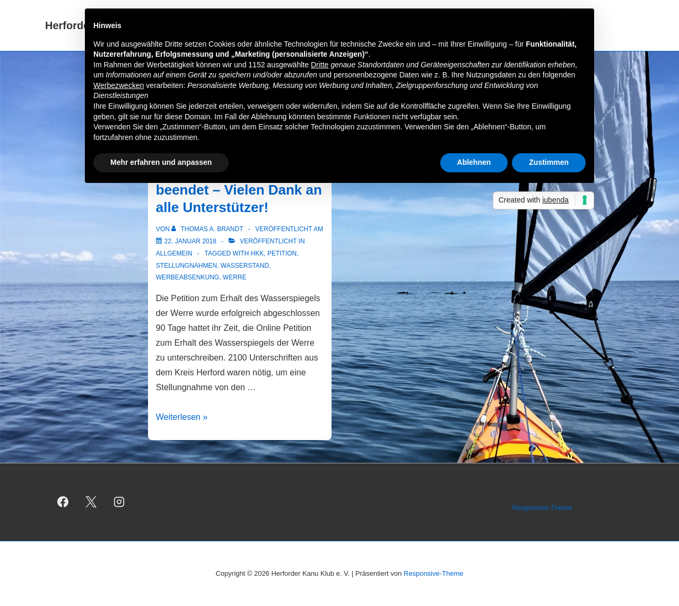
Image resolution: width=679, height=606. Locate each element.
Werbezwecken (118, 85)
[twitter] (91, 502)
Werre (235, 277)
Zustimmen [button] (549, 162)
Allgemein (174, 253)
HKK (257, 253)
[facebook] (63, 502)
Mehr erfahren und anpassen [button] (161, 162)
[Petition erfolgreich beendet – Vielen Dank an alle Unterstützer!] (190, 241)
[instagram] (119, 502)
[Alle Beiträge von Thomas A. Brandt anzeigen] (208, 229)
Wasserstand (245, 265)
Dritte (319, 64)
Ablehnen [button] (474, 162)
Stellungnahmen (186, 265)
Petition (282, 253)
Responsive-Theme (542, 508)
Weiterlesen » (182, 416)
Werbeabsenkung (187, 277)
